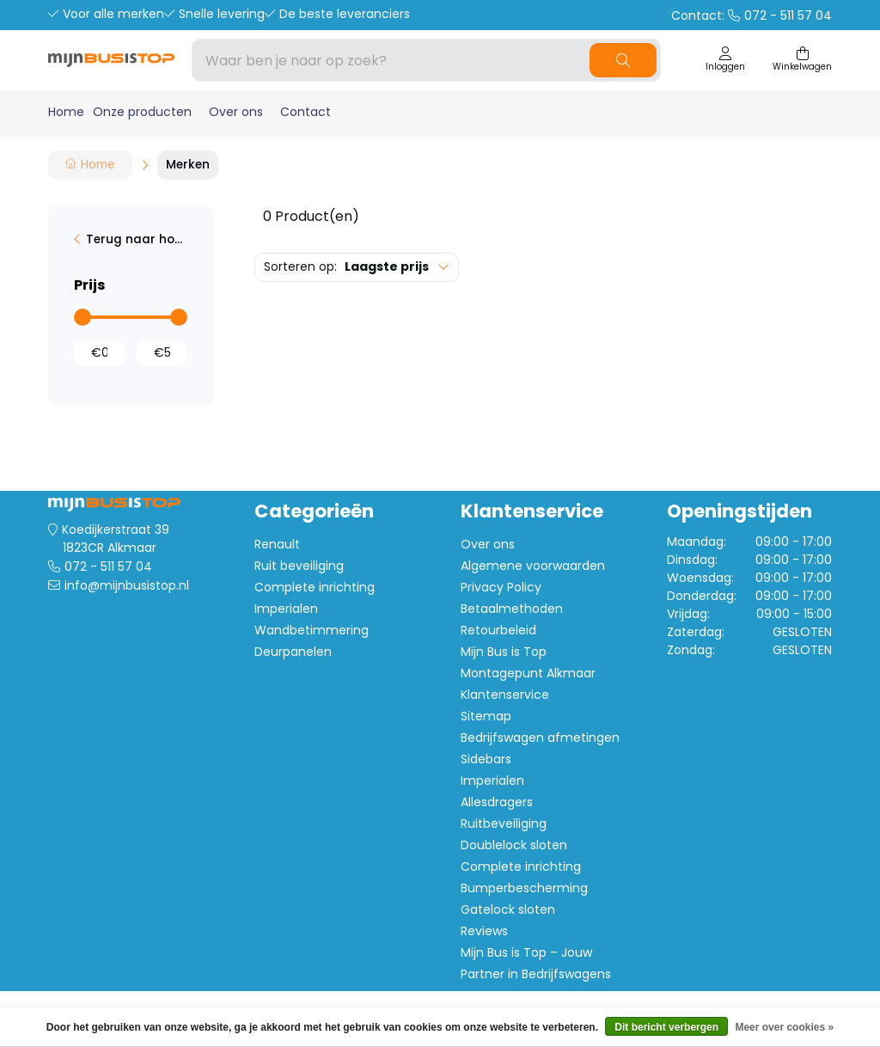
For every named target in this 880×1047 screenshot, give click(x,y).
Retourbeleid (498, 630)
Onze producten (142, 111)
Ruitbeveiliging (504, 823)
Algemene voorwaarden (533, 565)
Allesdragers (497, 802)
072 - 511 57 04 (108, 566)
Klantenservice (505, 694)
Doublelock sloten (514, 845)
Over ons (236, 111)
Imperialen (286, 608)
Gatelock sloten (508, 909)
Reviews (484, 931)
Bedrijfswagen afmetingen (540, 737)
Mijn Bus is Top (504, 651)
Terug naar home (136, 239)
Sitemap (486, 716)
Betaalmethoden (512, 608)
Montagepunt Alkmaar (528, 673)
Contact (305, 111)
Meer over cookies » (784, 1027)
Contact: (751, 15)
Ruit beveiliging (299, 565)
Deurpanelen (293, 651)
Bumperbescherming (524, 888)
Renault (277, 544)
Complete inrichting (314, 587)
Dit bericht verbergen (666, 1027)
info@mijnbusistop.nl (126, 585)
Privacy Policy (501, 587)
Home (66, 111)
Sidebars (486, 759)
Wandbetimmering (311, 630)
